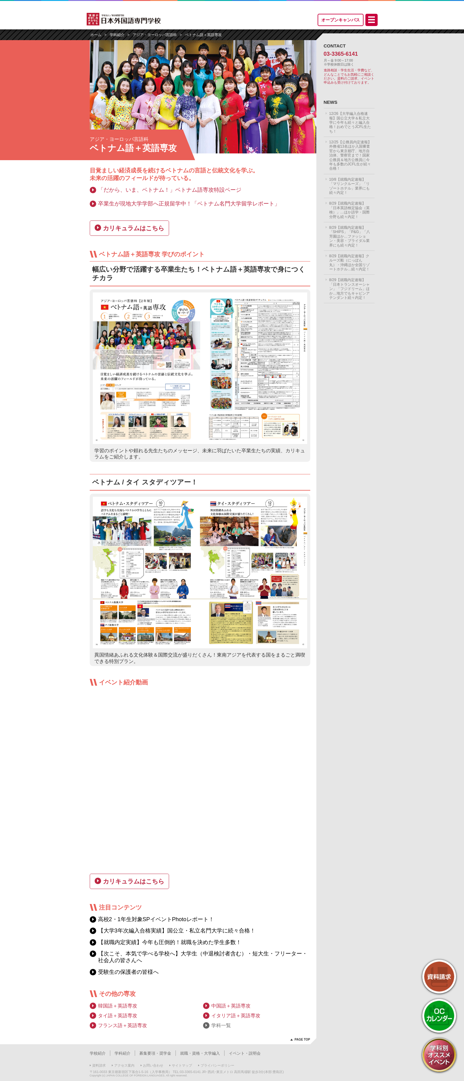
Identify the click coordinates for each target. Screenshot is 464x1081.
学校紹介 (98, 1053)
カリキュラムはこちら (133, 228)
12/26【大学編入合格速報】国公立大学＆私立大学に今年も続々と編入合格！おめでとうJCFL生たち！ (350, 122)
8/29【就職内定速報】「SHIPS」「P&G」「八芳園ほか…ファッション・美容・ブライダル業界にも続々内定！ (349, 236)
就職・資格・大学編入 (200, 1053)
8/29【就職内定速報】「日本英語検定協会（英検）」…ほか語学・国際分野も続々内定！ (349, 210)
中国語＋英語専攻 (231, 1005)
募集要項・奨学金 (155, 1053)
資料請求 (99, 1065)
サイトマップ (182, 1065)
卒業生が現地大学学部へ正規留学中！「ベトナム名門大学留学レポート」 (189, 204)
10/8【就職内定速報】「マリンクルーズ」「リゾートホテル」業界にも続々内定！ (349, 186)
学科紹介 (117, 35)
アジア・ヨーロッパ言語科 (155, 35)
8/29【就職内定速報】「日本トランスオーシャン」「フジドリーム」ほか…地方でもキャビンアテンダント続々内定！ (349, 289)
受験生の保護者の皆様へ (128, 972)
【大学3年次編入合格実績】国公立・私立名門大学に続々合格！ (176, 931)
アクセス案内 (124, 1065)
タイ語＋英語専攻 (117, 1015)
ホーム (95, 35)
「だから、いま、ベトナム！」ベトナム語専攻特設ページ (169, 190)
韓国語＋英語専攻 (117, 1005)
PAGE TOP (302, 1039)
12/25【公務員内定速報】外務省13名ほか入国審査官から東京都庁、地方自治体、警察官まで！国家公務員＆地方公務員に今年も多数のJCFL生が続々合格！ (350, 155)
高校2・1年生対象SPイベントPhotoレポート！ (156, 919)
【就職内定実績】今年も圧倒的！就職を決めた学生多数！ (169, 942)
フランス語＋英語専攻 (122, 1025)
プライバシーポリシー (217, 1065)
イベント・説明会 (245, 1053)
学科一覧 (221, 1025)
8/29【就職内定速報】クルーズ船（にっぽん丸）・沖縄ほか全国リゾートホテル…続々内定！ (349, 262)
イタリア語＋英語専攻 (235, 1015)
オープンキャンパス (340, 19)
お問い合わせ (153, 1065)
